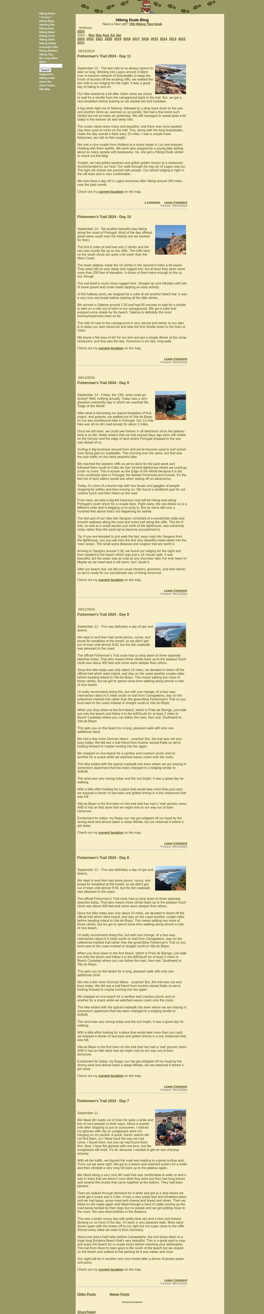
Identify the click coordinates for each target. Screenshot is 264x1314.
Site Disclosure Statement (132, 1302)
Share (81, 1312)
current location (110, 191)
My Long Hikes (48, 58)
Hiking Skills (47, 39)
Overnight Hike (48, 47)
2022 (90, 39)
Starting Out (46, 24)
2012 (182, 39)
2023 (81, 39)
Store (42, 61)
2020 (108, 39)
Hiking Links (47, 77)
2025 (81, 31)
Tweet (90, 1312)
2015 (154, 39)
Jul (112, 35)
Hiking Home (47, 13)
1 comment (152, 202)
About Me (45, 81)
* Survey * (45, 17)
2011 (81, 42)
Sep (99, 35)
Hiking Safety (47, 43)
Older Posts (86, 1294)
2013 (173, 39)
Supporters (46, 74)
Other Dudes (47, 85)
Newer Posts (119, 1294)
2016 (145, 39)
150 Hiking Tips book (145, 24)
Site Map (44, 89)
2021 (99, 39)
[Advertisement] (207, 76)
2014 (163, 39)
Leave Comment (175, 202)
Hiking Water (47, 32)
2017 (136, 39)
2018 (127, 39)
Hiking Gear (46, 28)
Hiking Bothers (48, 50)
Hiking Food (46, 35)
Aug (106, 35)
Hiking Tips (46, 54)
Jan (118, 35)
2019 (117, 39)
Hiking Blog (46, 21)
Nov (91, 35)
